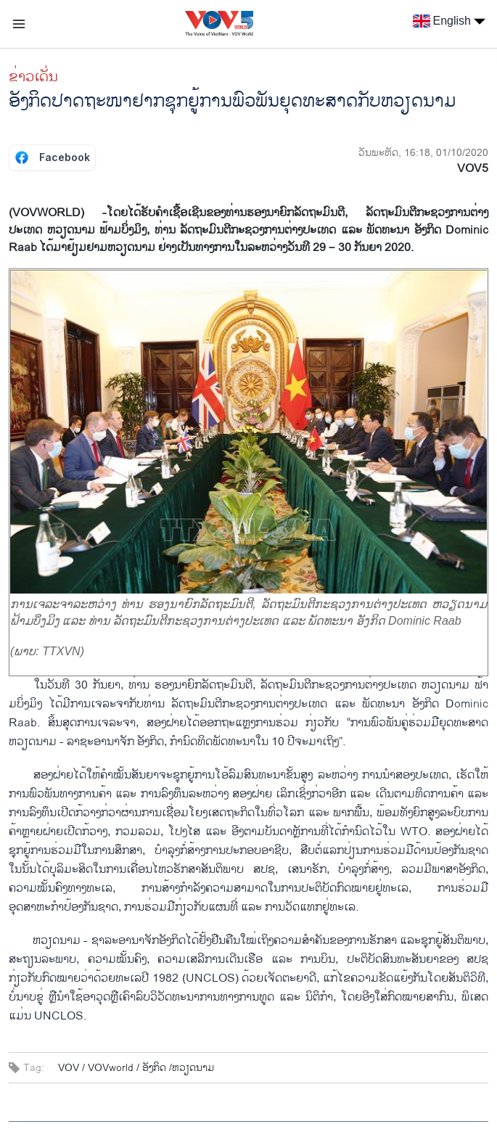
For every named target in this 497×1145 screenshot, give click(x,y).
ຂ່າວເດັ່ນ (33, 77)
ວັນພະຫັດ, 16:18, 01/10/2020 (423, 153)
